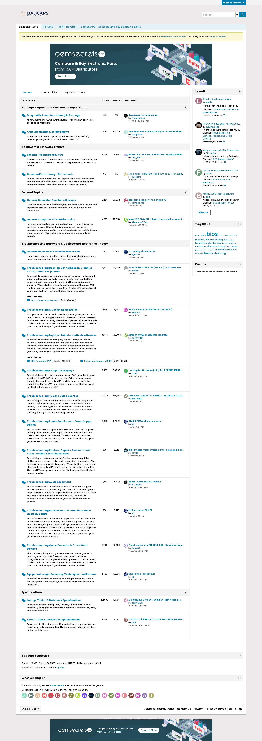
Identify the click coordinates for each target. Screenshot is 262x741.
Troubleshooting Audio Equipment (49, 482)
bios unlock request (217, 239)
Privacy (198, 709)
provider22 (137, 398)
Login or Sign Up (234, 2)
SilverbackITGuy (140, 222)
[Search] (220, 14)
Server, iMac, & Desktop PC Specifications (53, 619)
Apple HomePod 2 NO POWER (144, 481)
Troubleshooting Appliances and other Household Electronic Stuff (59, 512)
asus (203, 235)
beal (208, 196)
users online (57, 685)
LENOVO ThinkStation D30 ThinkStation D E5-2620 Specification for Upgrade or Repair (177, 619)
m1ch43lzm (137, 337)
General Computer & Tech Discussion (51, 219)
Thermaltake (138, 118)
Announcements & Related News (48, 131)
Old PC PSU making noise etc (144, 421)
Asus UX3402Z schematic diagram (148, 334)
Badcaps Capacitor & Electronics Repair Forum (55, 107)
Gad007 (136, 312)
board (231, 240)
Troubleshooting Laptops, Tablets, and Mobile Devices (61, 335)
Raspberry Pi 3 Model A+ (141, 251)
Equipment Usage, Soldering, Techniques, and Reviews (61, 574)
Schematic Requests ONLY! (98, 361)
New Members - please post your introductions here (158, 131)
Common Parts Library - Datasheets (50, 174)
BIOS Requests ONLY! (41, 361)
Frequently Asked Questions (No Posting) (53, 115)
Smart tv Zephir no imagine (217, 99)
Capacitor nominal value (142, 115)
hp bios (217, 243)
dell (210, 243)
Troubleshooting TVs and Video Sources (52, 396)
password (199, 250)
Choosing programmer (141, 573)
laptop (224, 243)
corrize (135, 452)
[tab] (27, 92)
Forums (48, 27)
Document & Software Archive (43, 147)
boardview (201, 243)
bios (212, 234)
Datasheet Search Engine (159, 709)
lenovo (232, 243)
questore (136, 176)
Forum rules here (217, 36)
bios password (225, 235)
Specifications (32, 592)
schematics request (226, 249)
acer (197, 235)
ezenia (135, 270)
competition (138, 202)
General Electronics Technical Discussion (53, 251)
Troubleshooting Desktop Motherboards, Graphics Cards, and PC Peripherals (59, 269)
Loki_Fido (136, 157)
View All (203, 212)
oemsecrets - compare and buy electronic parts (111, 27)
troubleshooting (215, 253)
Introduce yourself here (174, 36)
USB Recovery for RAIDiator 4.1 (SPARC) (150, 309)
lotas (134, 373)
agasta (60, 667)
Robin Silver (137, 602)
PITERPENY (136, 484)
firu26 (209, 173)
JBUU (134, 622)
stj (133, 424)
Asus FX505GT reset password (218, 193)
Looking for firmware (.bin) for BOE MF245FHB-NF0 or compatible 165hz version (173, 370)
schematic (209, 250)
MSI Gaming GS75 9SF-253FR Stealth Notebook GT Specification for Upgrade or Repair (177, 599)
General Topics (32, 192)
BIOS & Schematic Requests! (45, 300)
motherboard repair (215, 246)
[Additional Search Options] (237, 14)
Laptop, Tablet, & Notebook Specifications (54, 600)
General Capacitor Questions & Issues (51, 200)
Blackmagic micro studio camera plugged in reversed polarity (164, 449)
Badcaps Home (28, 27)
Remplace (137, 134)
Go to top (235, 709)
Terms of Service (215, 709)
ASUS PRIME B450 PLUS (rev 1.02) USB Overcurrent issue (159, 267)
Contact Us (184, 709)
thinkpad (199, 254)
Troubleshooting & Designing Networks (52, 309)
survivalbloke (212, 126)
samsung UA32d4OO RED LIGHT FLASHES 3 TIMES (155, 395)
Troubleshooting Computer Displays (50, 370)
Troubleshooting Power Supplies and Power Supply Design (59, 423)
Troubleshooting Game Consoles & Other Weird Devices (57, 547)
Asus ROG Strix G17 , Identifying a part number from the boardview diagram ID (172, 219)
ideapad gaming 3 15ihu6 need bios (221, 150)
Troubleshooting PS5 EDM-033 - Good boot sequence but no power (166, 545)
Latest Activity (48, 92)
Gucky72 (136, 548)
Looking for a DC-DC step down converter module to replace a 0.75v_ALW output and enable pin (183, 173)
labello (209, 102)
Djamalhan (211, 153)
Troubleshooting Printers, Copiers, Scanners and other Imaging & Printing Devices (58, 451)
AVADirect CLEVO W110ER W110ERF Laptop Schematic (157, 154)
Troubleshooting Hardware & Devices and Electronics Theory (65, 244)
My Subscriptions (75, 92)
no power (232, 246)
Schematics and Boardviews (45, 154)
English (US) (30, 709)
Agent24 (136, 254)
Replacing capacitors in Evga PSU (147, 199)
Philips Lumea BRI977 (140, 510)
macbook (199, 246)
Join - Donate (66, 27)
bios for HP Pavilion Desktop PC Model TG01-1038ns (228, 170)
